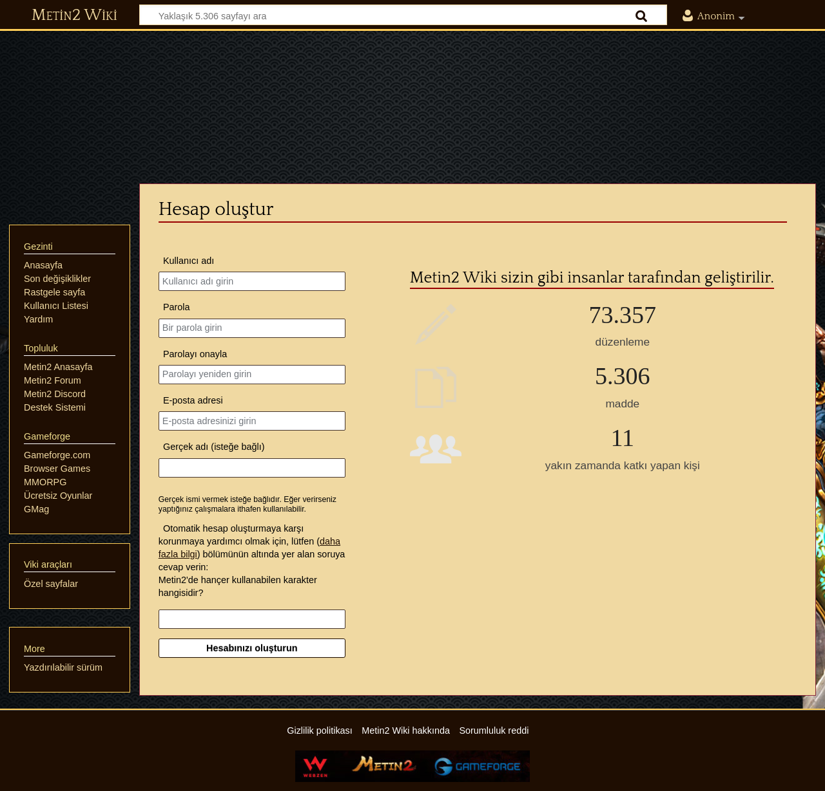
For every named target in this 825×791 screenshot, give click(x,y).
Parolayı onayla (195, 354)
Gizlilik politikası (320, 730)
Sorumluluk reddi (494, 730)
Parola (176, 307)
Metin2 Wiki (74, 15)
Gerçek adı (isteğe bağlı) (214, 447)
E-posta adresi (193, 400)
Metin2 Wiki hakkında (406, 730)
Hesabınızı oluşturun (252, 648)
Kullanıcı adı (188, 261)
